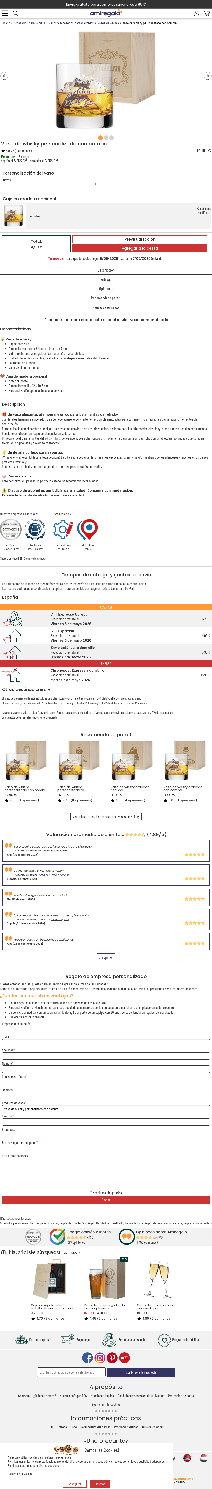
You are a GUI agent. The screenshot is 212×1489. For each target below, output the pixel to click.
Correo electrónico (14, 1076)
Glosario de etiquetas (35, 558)
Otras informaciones (15, 1155)
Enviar (106, 1199)
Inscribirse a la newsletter (141, 1372)
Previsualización (139, 239)
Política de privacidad (20, 1474)
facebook (87, 1357)
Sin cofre (34, 216)
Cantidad (7, 1116)
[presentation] (106, 1180)
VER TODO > (72, 1252)
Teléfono (7, 1089)
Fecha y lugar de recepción (19, 1142)
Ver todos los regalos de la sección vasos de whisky (106, 816)
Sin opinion (106, 957)
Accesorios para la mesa (14, 1223)
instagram (99, 1357)
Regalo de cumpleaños (73, 1223)
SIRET (5, 1036)
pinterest (112, 1357)
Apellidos (7, 1050)
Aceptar (100, 1484)
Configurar (74, 1484)
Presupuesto (10, 1129)
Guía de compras (153, 1426)
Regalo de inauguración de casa (163, 1223)
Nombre (7, 1063)
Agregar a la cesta (140, 248)
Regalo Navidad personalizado (105, 1223)
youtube (124, 1357)
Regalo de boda (134, 1223)
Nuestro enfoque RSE (11, 558)
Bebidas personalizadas (44, 1223)
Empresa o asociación (16, 1023)
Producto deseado (13, 1102)
